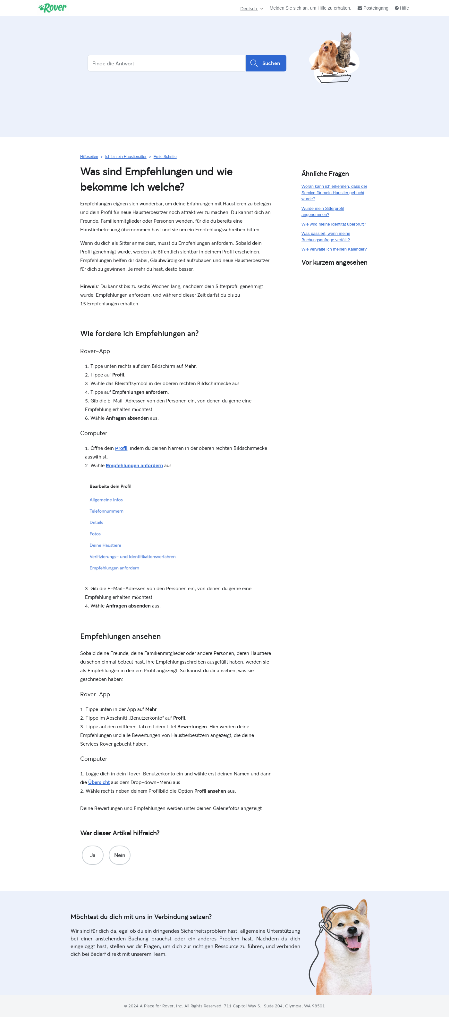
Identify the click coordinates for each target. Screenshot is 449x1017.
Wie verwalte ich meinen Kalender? (334, 249)
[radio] (93, 855)
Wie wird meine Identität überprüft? (333, 224)
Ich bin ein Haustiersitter (126, 156)
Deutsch (249, 8)
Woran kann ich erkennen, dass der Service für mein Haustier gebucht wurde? (334, 192)
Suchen (266, 63)
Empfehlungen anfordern (134, 465)
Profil (121, 448)
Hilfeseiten (89, 156)
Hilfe (402, 8)
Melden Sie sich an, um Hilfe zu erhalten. (310, 8)
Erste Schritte (165, 156)
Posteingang (373, 8)
